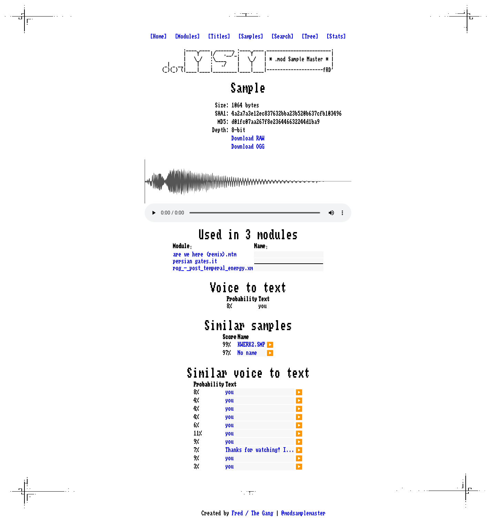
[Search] (282, 36)
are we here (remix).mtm (204, 254)
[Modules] (187, 36)
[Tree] (310, 36)
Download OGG (248, 146)
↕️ (190, 246)
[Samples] (250, 36)
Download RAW (248, 138)
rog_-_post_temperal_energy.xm (213, 268)
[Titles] (219, 36)
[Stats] (336, 36)
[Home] (158, 36)
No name (247, 353)
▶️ (270, 344)
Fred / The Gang (252, 513)
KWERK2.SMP (251, 344)
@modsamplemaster (303, 513)
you (229, 392)
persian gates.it (195, 261)
